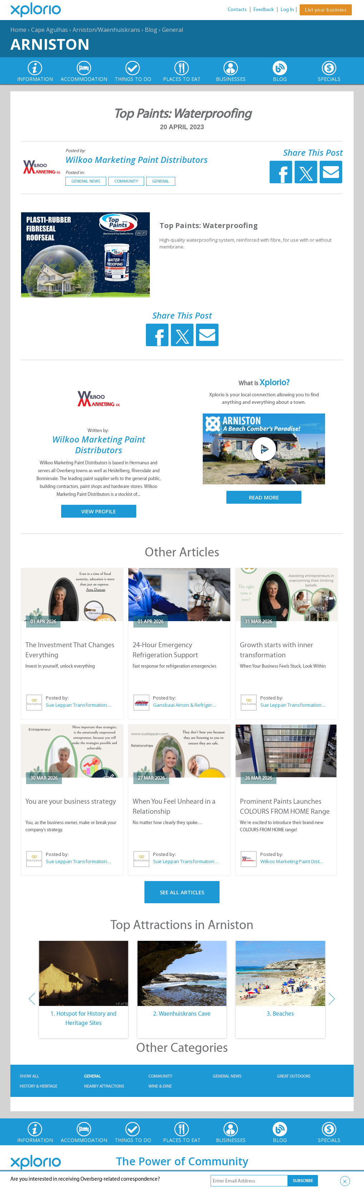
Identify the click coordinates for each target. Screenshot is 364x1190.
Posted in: (74, 172)
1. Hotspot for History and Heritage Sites (83, 1018)
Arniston (50, 44)
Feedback (264, 9)
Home (18, 30)
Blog (151, 30)
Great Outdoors (293, 1076)
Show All (29, 1076)
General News (86, 181)
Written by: (99, 430)
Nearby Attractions (104, 1086)
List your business (325, 10)
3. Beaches (280, 1013)
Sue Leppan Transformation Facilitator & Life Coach (79, 705)
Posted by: (76, 150)
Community (126, 181)
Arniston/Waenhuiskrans (106, 30)
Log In (287, 9)
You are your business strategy (70, 801)
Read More (264, 497)
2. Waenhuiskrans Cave (182, 1013)
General (172, 30)
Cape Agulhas (49, 30)
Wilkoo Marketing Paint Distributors (136, 159)
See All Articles (182, 892)
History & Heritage (38, 1086)
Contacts (237, 9)
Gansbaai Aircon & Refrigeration (186, 705)
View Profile (98, 511)
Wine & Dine (160, 1086)
